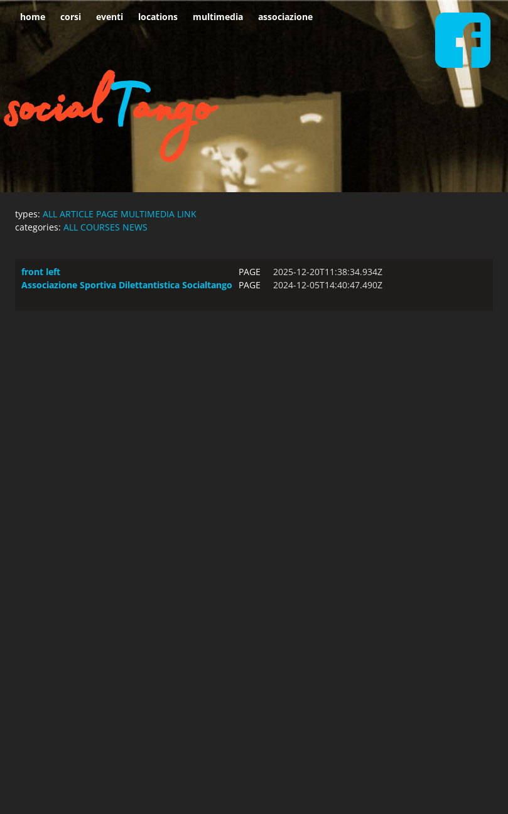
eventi (109, 17)
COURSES (100, 227)
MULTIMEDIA (148, 214)
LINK (187, 214)
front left (40, 272)
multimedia (218, 17)
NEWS (135, 227)
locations (158, 17)
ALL (50, 214)
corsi (70, 17)
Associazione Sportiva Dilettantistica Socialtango (126, 285)
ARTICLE (77, 214)
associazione (285, 17)
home (32, 17)
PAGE (107, 214)
